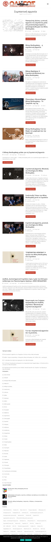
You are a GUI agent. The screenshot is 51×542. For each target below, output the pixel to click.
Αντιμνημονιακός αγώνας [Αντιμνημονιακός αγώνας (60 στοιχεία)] (9, 515)
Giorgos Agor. (37, 31)
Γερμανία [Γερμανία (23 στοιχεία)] (36, 515)
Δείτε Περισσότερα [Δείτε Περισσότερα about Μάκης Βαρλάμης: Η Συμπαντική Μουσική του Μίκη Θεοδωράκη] (30, 93)
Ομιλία (34, 136)
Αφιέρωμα (6, 398)
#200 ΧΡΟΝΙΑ (7, 374)
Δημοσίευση (29, 201)
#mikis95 (6, 377)
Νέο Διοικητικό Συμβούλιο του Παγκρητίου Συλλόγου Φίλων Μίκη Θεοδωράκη (21, 354)
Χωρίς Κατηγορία (7, 482)
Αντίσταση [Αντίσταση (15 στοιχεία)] (25, 512)
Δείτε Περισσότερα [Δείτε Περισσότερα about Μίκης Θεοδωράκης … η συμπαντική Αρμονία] (30, 65)
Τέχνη (31, 79)
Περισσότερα (28, 540)
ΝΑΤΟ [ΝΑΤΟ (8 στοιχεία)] (43, 528)
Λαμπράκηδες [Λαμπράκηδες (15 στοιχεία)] (7, 528)
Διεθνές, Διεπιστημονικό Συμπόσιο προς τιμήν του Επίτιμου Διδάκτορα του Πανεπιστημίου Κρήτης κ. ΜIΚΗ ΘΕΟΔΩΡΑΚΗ (25, 280)
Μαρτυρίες (6, 450)
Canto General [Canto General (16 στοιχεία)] (7, 510)
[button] (47, 4)
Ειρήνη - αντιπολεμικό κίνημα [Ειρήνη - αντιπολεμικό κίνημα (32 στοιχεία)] (10, 520)
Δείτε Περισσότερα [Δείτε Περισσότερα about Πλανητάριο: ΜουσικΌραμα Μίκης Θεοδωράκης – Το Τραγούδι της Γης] (30, 122)
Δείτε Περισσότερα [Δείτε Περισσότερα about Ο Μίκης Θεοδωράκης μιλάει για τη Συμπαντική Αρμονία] (8, 162)
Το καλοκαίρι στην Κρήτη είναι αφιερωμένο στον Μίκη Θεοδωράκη (18, 360)
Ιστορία (5, 439)
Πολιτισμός (6, 465)
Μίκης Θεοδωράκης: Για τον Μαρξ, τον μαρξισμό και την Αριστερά (36, 131)
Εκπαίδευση (6, 430)
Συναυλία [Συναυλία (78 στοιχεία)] (6, 534)
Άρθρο (44, 31)
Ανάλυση (6, 392)
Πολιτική (38, 136)
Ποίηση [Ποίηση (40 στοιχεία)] (13, 531)
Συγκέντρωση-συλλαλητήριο (10, 471)
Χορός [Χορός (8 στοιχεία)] (44, 534)
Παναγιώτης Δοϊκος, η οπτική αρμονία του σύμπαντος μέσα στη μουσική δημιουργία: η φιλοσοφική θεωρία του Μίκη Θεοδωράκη (36, 25)
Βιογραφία (6, 409)
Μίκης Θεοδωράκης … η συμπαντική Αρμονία (34, 46)
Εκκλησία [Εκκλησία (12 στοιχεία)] (23, 520)
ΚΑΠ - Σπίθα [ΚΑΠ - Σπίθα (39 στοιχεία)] (7, 526)
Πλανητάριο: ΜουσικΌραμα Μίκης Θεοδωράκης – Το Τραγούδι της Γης (36, 101)
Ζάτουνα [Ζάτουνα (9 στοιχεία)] (17, 523)
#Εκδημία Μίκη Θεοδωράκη (10, 380)
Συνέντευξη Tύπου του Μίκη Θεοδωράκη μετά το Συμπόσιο (37, 196)
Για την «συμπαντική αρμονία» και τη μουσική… (37, 332)
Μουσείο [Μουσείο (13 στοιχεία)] (36, 528)
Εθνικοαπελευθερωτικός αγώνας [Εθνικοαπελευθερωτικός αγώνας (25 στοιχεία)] (25, 518)
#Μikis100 (6, 383)
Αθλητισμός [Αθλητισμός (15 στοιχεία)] (42, 510)
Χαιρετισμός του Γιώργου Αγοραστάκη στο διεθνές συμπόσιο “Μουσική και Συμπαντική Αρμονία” (35, 303)
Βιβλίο (28, 79)
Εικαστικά (6, 421)
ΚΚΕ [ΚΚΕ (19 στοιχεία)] (14, 526)
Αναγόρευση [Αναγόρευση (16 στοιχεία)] (7, 512)
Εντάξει (22, 540)
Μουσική (29, 336)
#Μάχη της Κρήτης (8, 386)
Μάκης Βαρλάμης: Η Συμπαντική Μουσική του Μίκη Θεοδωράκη (35, 73)
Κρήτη (33, 201)
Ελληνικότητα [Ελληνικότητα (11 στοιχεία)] (31, 520)
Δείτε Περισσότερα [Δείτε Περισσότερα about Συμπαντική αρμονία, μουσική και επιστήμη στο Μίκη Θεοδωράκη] (30, 246)
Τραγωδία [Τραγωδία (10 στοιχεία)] (14, 534)
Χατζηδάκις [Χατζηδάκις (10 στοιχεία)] (37, 534)
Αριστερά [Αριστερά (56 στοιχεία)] (21, 515)
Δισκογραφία (7, 418)
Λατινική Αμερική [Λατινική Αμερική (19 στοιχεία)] (17, 528)
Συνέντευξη (29, 51)
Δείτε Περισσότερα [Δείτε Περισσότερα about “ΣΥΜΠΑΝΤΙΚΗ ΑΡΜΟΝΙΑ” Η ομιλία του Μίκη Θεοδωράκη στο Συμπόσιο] (30, 272)
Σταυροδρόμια (7, 468)
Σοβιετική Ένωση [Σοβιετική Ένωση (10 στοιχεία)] (28, 531)
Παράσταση (6, 459)
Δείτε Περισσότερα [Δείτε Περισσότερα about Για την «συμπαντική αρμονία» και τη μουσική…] (30, 344)
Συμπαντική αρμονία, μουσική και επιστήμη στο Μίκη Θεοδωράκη (37, 225)
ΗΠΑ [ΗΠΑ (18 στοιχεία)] (32, 523)
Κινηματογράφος (7, 442)
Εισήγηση (6, 424)
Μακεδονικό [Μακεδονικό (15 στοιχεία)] (27, 528)
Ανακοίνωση (6, 389)
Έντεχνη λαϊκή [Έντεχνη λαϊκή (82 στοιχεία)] (33, 510)
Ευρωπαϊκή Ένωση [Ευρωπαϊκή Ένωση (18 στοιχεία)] (8, 523)
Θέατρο (5, 436)
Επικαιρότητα (7, 433)
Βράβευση (6, 412)
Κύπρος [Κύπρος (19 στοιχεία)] (39, 526)
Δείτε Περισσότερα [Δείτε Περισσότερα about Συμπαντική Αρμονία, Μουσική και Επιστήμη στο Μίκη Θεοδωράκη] (30, 189)
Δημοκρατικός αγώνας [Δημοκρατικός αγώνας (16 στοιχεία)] (9, 518)
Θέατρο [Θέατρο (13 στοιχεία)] (38, 523)
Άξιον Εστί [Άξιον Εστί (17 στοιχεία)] (23, 510)
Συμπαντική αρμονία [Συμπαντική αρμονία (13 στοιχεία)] (40, 531)
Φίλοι (5, 479)
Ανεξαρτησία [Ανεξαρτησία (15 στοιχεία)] (16, 512)
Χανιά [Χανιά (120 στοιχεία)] (29, 534)
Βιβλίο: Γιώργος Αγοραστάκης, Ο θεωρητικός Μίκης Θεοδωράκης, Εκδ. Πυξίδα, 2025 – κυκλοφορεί (25, 357)
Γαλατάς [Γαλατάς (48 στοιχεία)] (28, 515)
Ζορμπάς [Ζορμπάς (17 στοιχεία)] (25, 523)
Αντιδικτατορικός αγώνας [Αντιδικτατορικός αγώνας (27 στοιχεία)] (36, 512)
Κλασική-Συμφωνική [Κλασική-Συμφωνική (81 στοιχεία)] (23, 526)
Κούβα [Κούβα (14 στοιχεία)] (33, 526)
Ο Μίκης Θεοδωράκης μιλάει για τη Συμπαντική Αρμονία (23, 152)
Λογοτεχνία (6, 447)
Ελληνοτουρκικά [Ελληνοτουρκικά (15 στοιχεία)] (41, 520)
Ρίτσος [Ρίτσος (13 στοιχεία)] (19, 531)
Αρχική (21, 14)
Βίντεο (44, 105)
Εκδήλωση (45, 175)
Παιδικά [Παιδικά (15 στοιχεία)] (6, 531)
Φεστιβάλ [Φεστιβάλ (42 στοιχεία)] (22, 534)
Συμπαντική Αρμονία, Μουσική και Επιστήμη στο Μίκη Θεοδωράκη (37, 171)
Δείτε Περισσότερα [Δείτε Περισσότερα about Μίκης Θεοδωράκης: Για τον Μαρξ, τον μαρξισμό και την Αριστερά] (30, 146)
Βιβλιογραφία (22, 154)
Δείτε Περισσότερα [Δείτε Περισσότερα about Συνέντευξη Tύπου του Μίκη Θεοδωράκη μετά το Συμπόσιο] (30, 216)
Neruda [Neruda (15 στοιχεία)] (15, 510)
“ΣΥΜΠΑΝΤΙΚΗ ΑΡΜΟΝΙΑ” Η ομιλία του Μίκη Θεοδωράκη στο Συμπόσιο (36, 254)
